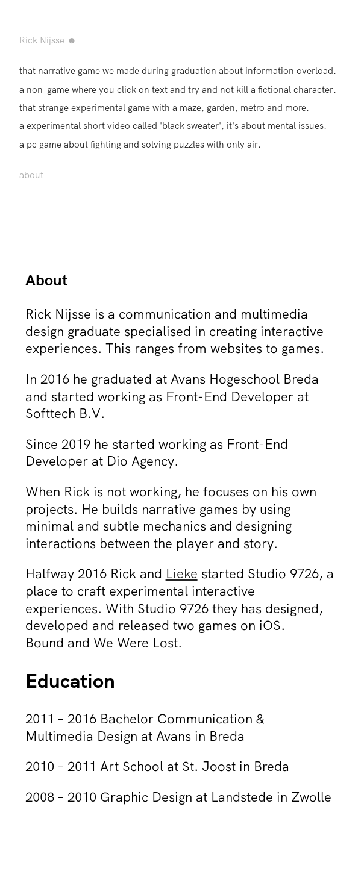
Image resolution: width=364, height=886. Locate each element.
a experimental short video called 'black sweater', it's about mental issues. (173, 125)
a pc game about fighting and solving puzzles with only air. (140, 144)
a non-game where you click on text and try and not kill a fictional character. (177, 89)
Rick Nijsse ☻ (48, 40)
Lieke (182, 573)
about (31, 175)
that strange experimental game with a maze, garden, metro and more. (164, 107)
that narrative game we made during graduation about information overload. (177, 70)
